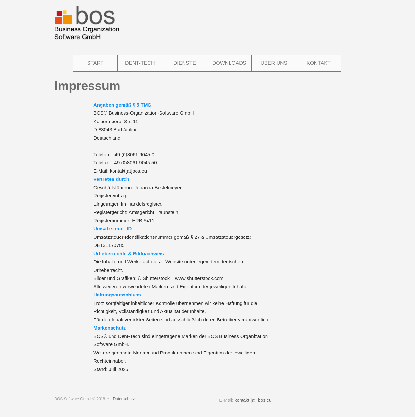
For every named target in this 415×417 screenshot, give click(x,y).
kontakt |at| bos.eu (253, 400)
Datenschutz (124, 399)
